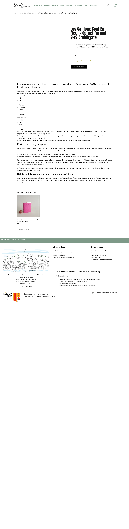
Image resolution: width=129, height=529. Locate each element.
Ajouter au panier (79, 66)
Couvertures (78, 6)
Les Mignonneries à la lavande (100, 251)
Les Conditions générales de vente (63, 257)
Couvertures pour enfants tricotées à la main (73, 281)
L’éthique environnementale (67, 283)
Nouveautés (93, 6)
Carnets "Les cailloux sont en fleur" (29, 13)
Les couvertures (96, 257)
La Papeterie (95, 253)
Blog (86, 6)
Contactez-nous (57, 251)
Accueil (15, 13)
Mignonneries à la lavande (41, 6)
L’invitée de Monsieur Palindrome (101, 259)
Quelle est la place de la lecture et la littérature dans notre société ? (80, 279)
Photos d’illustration (66, 6)
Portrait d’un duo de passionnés (62, 253)
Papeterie (55, 6)
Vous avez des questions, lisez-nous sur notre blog (78, 272)
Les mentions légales (59, 255)
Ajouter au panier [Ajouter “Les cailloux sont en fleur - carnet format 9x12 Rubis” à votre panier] (24, 229)
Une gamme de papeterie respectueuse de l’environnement (77, 285)
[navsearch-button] (108, 5)
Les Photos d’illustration (98, 255)
